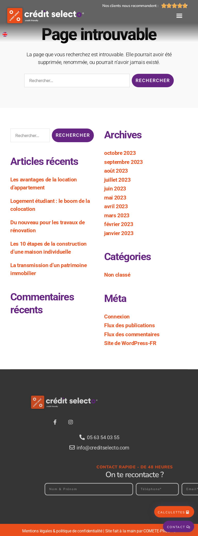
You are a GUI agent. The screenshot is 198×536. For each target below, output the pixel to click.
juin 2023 (115, 189)
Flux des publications (129, 325)
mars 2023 (116, 215)
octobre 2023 (120, 153)
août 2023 (116, 171)
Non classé (117, 275)
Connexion (117, 317)
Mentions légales (37, 531)
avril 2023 (116, 206)
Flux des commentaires (131, 334)
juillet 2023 (117, 180)
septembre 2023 (123, 162)
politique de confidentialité (79, 531)
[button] (179, 16)
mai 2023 (115, 198)
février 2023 (118, 224)
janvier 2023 (118, 233)
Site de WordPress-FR (130, 343)
